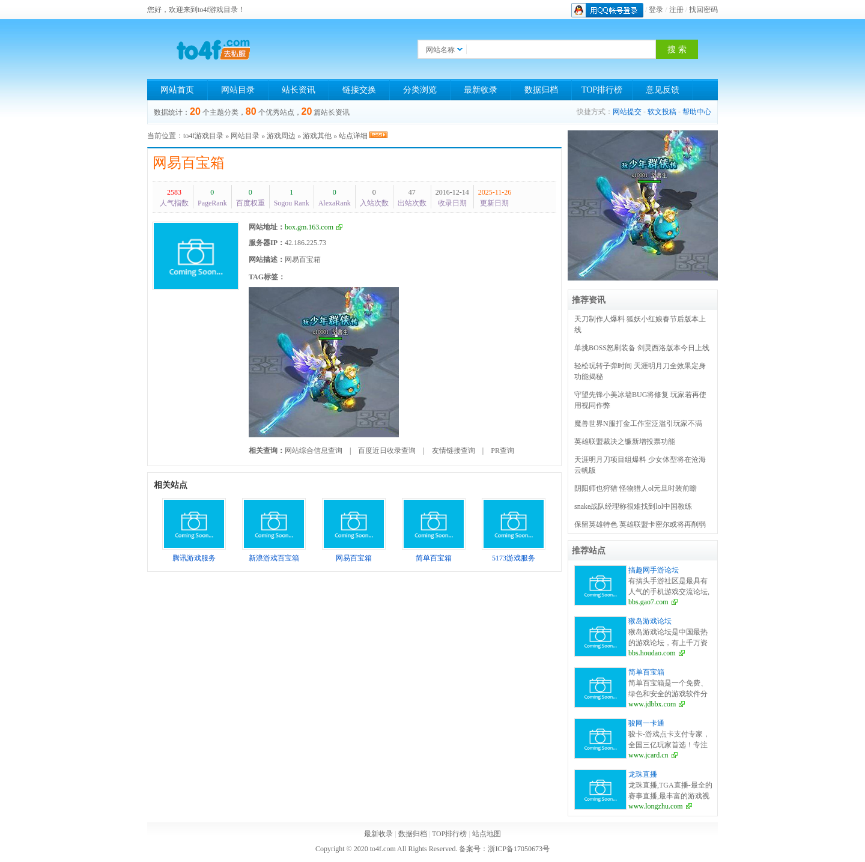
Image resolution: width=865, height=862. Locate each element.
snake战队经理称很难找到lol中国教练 (633, 506)
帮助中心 (696, 112)
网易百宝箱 (189, 163)
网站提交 (627, 112)
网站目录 (238, 89)
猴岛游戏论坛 (650, 621)
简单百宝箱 (646, 672)
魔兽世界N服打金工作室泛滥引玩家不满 (638, 423)
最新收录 (480, 89)
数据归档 (541, 89)
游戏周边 (281, 136)
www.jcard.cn (648, 755)
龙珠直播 (642, 774)
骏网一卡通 (646, 723)
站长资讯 (298, 89)
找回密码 (703, 9)
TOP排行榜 (601, 89)
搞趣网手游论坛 (653, 570)
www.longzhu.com (655, 806)
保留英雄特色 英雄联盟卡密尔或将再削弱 (640, 524)
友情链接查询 (453, 450)
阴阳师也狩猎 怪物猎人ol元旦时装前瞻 (635, 488)
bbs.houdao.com (652, 653)
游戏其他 (317, 136)
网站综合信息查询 (313, 450)
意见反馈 (662, 89)
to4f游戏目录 (203, 136)
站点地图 (486, 834)
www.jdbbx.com (652, 704)
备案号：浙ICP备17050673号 (504, 849)
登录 (656, 9)
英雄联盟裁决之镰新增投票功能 (624, 441)
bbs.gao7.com (648, 602)
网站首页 (177, 89)
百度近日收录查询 (387, 450)
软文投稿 (662, 112)
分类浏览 (420, 89)
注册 (676, 9)
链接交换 (359, 89)
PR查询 (502, 450)
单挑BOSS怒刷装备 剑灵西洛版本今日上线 (641, 348)
